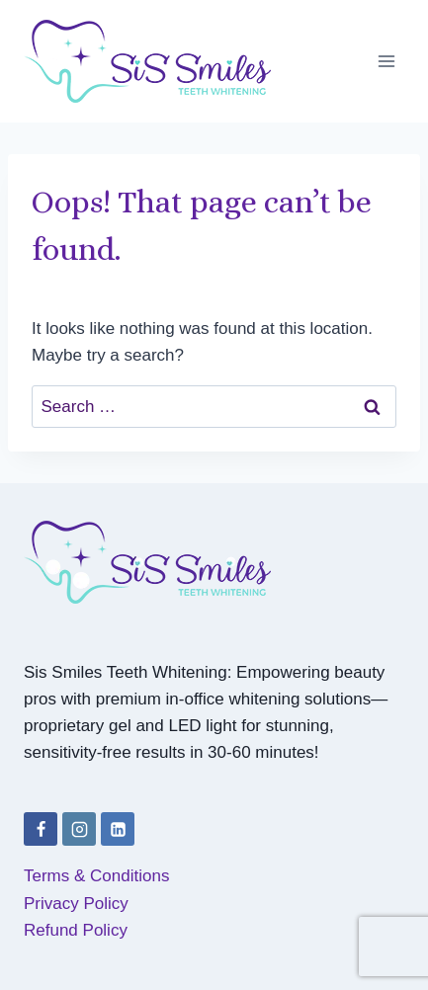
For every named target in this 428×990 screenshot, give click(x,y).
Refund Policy (76, 930)
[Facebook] (40, 829)
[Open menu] (386, 60)
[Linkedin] (117, 829)
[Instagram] (79, 829)
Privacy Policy (76, 903)
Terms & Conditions (96, 875)
